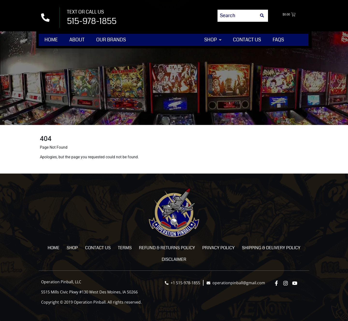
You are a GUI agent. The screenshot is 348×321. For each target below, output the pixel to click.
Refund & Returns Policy (167, 248)
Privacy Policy (218, 248)
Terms (125, 248)
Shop (212, 39)
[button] (212, 40)
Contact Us (247, 39)
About (77, 39)
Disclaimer (174, 259)
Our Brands (111, 39)
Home (51, 39)
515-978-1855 (91, 21)
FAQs (278, 39)
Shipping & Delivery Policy (271, 248)
